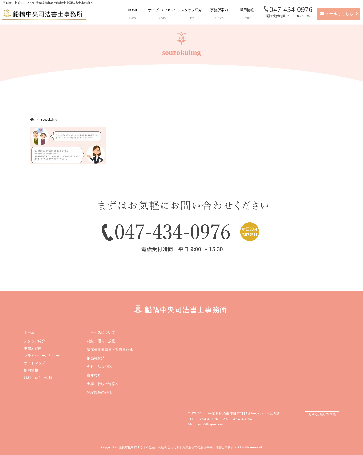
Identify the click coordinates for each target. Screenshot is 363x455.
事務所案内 (33, 348)
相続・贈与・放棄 (101, 341)
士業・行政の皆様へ (103, 384)
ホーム (29, 332)
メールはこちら (339, 14)
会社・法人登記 (99, 367)
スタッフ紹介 (34, 341)
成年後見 (94, 375)
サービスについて (101, 332)
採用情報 (31, 370)
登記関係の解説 (99, 392)
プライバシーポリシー (41, 356)
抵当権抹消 (96, 358)
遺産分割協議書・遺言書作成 (110, 350)
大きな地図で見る (322, 414)
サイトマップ (34, 363)
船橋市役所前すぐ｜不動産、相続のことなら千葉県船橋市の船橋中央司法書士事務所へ (178, 447)
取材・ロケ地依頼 (38, 378)
